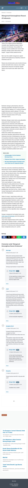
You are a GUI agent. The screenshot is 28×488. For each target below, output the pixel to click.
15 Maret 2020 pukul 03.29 (12, 373)
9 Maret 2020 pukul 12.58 (12, 252)
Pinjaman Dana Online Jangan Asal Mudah (15, 159)
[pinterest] (13, 237)
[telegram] (23, 237)
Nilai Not (5, 457)
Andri (7, 289)
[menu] (3, 8)
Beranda (14, 481)
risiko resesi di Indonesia (8, 216)
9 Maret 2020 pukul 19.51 (12, 291)
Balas (7, 283)
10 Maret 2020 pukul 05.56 (15, 313)
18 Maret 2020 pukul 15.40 (15, 384)
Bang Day (8, 371)
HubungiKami (15, 485)
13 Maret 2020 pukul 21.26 (15, 352)
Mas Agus (8, 250)
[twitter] (9, 237)
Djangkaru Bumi (10, 326)
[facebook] (4, 237)
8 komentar (8, 21)
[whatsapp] (19, 237)
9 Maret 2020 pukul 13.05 (15, 273)
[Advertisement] (14, 87)
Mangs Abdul (12, 270)
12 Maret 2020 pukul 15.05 (12, 328)
